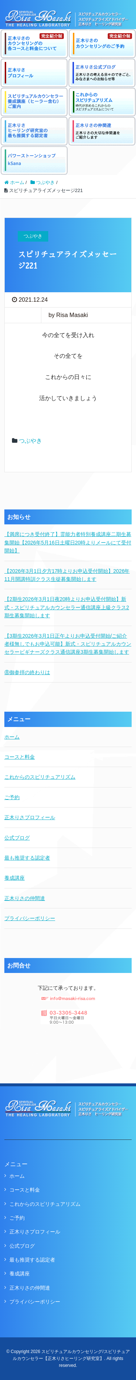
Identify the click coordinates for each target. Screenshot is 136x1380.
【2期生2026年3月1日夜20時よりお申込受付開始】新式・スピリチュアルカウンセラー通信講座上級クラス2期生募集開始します (66, 607)
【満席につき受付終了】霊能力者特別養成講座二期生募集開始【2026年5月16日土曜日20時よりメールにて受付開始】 (67, 542)
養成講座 (14, 878)
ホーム (12, 737)
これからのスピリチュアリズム (39, 777)
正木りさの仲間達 (24, 898)
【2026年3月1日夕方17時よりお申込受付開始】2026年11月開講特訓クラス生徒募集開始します (66, 575)
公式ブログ (17, 838)
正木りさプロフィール (29, 817)
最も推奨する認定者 (27, 858)
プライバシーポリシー (29, 918)
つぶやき (30, 441)
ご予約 (12, 797)
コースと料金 (19, 757)
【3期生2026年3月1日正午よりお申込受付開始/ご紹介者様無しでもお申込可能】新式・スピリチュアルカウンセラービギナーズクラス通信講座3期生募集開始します (67, 644)
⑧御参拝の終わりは (27, 672)
